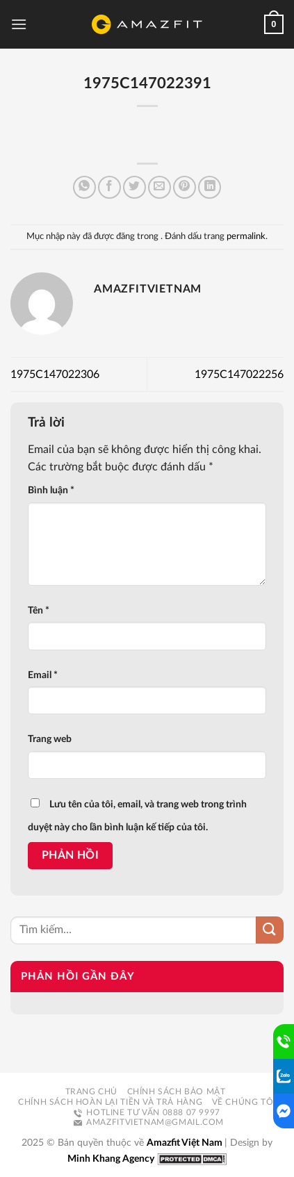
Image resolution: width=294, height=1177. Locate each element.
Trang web (50, 739)
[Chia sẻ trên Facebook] (109, 187)
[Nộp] (270, 930)
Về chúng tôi (244, 1102)
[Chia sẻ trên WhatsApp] (84, 187)
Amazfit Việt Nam (185, 1142)
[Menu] (18, 24)
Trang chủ (91, 1091)
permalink (246, 236)
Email (43, 675)
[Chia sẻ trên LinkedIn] (209, 187)
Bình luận (51, 490)
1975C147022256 (239, 374)
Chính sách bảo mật (176, 1091)
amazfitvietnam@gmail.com (149, 1122)
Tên (38, 610)
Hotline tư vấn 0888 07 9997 (147, 1112)
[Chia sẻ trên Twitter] (134, 187)
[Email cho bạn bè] (159, 187)
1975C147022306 (54, 374)
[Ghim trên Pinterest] (184, 187)
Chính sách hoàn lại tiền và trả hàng (110, 1102)
